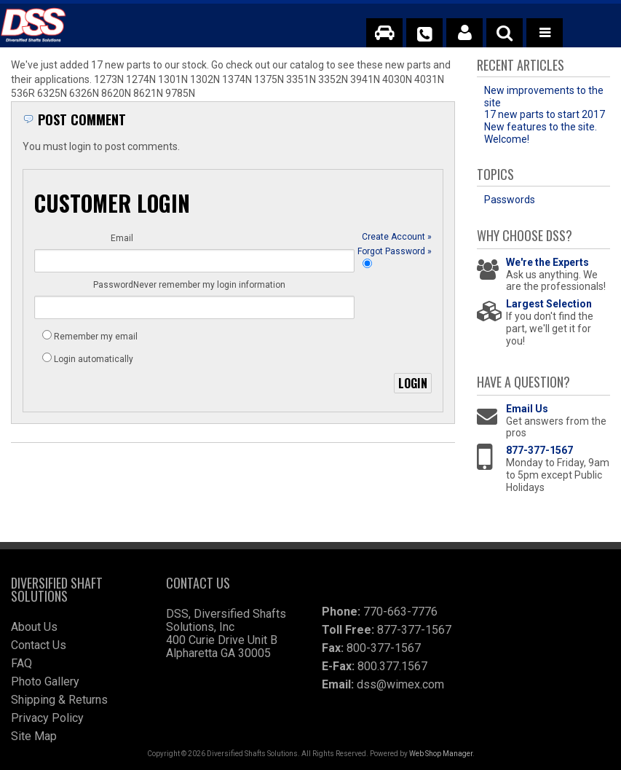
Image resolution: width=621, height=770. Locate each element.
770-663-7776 (400, 611)
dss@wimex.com (400, 684)
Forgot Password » (394, 305)
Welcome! (506, 139)
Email (122, 238)
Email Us (527, 409)
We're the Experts (547, 262)
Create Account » (397, 264)
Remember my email (96, 343)
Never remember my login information (130, 320)
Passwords (509, 199)
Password (113, 280)
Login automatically (94, 366)
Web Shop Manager (440, 754)
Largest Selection (549, 304)
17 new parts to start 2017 (544, 114)
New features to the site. (540, 127)
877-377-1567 (539, 450)
